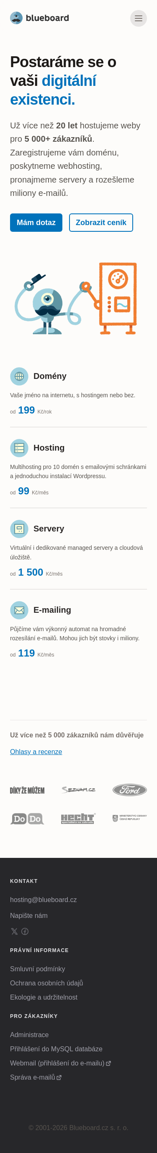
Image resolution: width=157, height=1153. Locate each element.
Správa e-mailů (32, 1077)
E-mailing (52, 609)
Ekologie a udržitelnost (43, 997)
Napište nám (29, 915)
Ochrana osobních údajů (46, 983)
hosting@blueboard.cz (43, 899)
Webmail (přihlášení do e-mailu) (57, 1063)
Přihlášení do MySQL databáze (56, 1049)
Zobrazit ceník (101, 222)
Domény (50, 376)
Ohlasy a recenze (36, 751)
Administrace (29, 1034)
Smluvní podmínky (37, 969)
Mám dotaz (36, 222)
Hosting (48, 447)
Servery (48, 528)
